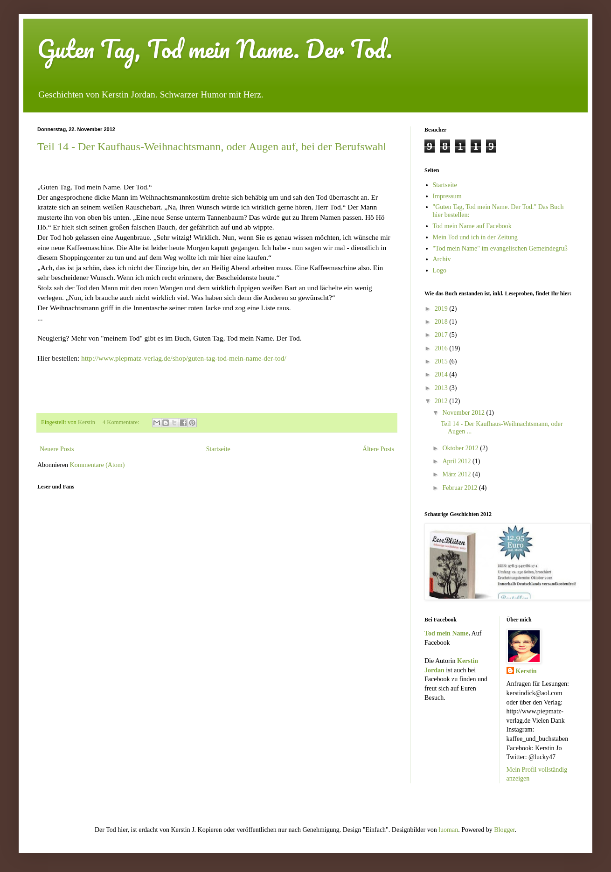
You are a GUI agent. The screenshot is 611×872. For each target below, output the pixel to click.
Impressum (447, 196)
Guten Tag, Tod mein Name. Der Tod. (214, 49)
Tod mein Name (446, 633)
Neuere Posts (57, 449)
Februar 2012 (460, 487)
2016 (442, 348)
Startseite (218, 449)
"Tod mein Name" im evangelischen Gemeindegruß (500, 248)
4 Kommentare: (122, 422)
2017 (442, 334)
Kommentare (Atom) (97, 464)
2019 (442, 308)
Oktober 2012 (461, 448)
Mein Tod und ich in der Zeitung (475, 237)
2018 (442, 321)
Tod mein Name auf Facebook (472, 226)
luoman (448, 829)
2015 (442, 361)
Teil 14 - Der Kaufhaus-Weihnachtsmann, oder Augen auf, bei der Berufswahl (211, 146)
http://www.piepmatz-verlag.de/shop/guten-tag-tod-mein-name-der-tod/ (183, 358)
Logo (440, 270)
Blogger (504, 829)
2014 (442, 374)
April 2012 (457, 461)
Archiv (442, 259)
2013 (442, 387)
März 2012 (457, 474)
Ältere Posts (378, 449)
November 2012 (464, 412)
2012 (442, 401)
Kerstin (526, 671)
